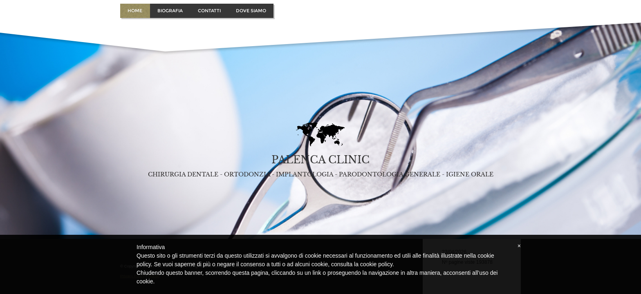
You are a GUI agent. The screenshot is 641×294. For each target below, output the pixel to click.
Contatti (209, 10)
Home (135, 10)
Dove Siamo (251, 10)
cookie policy (376, 264)
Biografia (170, 10)
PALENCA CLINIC (320, 160)
